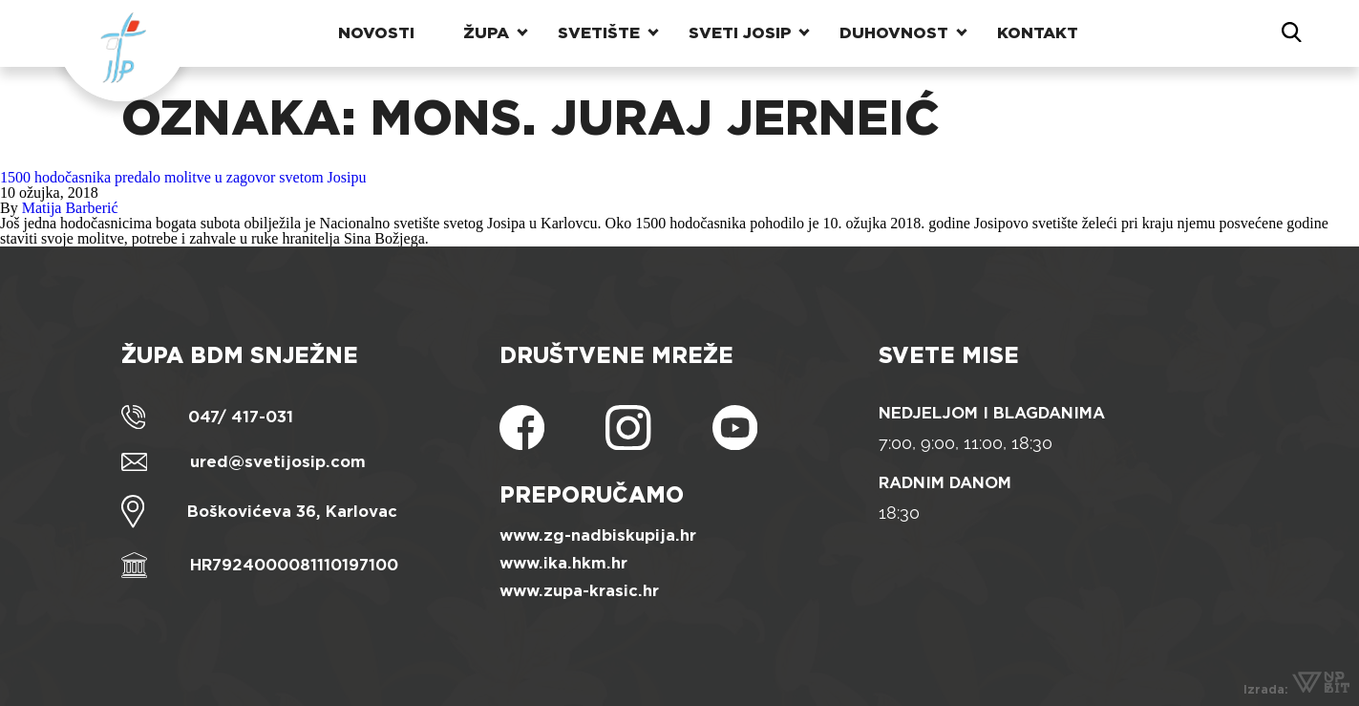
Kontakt (1037, 33)
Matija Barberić (70, 208)
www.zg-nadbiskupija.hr (597, 535)
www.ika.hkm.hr (563, 563)
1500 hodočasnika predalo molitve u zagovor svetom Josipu (183, 177)
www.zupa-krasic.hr (579, 591)
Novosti (376, 33)
